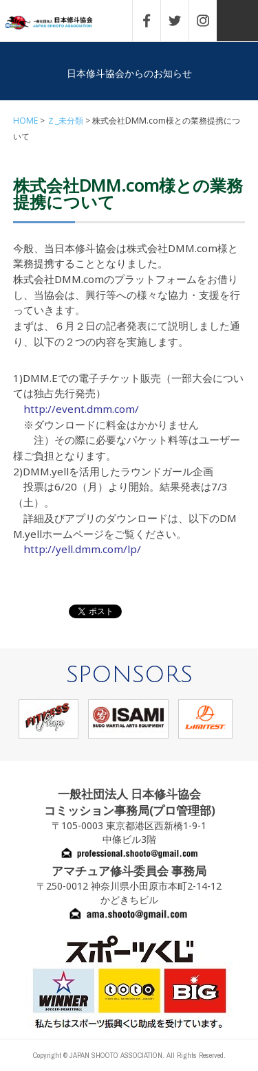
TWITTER (181, 20)
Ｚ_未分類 (65, 120)
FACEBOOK (153, 20)
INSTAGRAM (209, 20)
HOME (25, 120)
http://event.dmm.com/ (81, 409)
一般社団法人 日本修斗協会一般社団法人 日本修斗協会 (58, 23)
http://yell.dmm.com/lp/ (82, 549)
